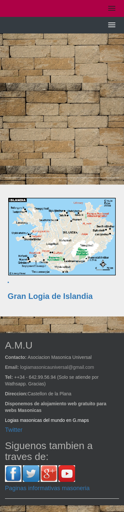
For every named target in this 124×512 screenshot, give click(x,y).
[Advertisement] (62, 109)
